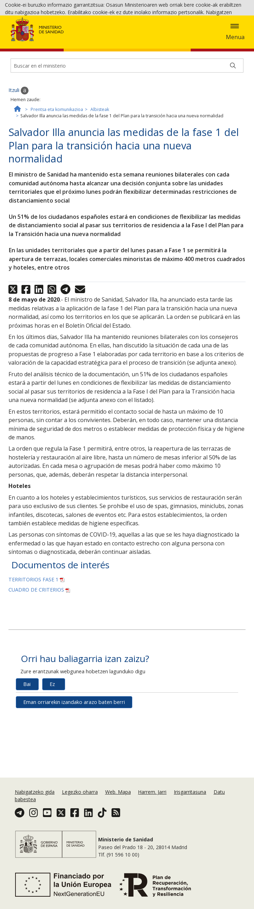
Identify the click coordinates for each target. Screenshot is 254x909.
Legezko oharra (80, 802)
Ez (52, 727)
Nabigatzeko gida (35, 802)
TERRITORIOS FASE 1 (36, 622)
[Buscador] (127, 109)
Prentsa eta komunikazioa (57, 153)
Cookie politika (167, 32)
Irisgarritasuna (190, 802)
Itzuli (18, 134)
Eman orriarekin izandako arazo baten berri (74, 745)
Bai (27, 727)
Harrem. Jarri (152, 802)
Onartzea (219, 32)
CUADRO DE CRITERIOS (39, 633)
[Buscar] (232, 109)
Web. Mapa (118, 802)
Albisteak (99, 153)
